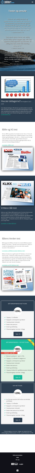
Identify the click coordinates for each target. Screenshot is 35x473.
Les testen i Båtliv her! (8, 145)
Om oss (17, 459)
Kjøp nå (18, 334)
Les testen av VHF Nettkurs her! (10, 265)
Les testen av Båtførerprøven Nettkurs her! (13, 251)
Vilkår (17, 457)
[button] (2, 40)
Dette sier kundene (17, 455)
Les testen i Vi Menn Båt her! (8, 223)
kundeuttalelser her (5, 114)
